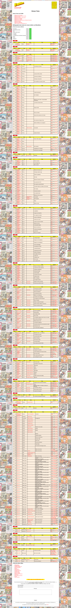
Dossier (29, 450)
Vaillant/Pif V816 (18, 288)
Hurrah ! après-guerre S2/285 (19, 248)
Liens (54, 6)
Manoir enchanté (30, 425)
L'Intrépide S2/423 (18, 198)
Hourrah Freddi (29, 155)
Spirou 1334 (19, 341)
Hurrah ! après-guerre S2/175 (19, 174)
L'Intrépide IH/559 (18, 276)
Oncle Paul (28, 281)
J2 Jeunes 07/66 (18, 384)
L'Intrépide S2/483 (18, 238)
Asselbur (54, 550)
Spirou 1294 (19, 332)
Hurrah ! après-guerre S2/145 (19, 161)
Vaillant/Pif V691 (18, 223)
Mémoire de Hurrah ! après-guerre (20, 17)
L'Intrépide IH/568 (18, 279)
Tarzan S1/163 (19, 60)
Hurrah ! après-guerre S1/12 (19, 110)
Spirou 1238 (19, 310)
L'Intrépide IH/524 (18, 261)
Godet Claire (55, 365)
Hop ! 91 (18, 531)
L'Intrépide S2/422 (18, 197)
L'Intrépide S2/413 (18, 195)
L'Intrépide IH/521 (18, 259)
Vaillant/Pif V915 (18, 322)
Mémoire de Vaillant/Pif (18, 22)
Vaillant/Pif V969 (18, 343)
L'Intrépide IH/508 (18, 255)
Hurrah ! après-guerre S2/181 (19, 179)
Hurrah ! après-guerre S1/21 (19, 144)
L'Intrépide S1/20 (18, 57)
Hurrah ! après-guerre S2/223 (19, 211)
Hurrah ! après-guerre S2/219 (19, 203)
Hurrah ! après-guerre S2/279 (19, 240)
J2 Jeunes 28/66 (18, 386)
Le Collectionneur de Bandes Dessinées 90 (19, 414)
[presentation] (35, 598)
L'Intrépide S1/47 (18, 59)
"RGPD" (47, 605)
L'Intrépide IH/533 (18, 266)
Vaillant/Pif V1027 (18, 363)
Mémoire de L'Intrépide (18, 18)
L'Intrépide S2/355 (18, 163)
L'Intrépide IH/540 (18, 269)
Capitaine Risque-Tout (31, 452)
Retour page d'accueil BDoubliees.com (35, 579)
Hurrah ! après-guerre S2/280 (19, 242)
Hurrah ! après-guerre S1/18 (19, 130)
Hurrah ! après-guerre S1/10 (19, 102)
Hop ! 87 (18, 418)
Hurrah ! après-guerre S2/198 (19, 193)
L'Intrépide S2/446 (18, 217)
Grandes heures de (30, 365)
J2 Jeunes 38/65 (18, 372)
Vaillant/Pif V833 (18, 293)
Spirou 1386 (19, 356)
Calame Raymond (53, 44)
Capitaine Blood (29, 57)
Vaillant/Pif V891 (18, 314)
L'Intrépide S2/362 (18, 165)
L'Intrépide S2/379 (18, 170)
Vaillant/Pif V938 (18, 336)
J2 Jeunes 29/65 (18, 369)
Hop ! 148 (18, 561)
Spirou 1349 (19, 348)
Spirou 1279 (19, 320)
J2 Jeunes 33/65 (18, 370)
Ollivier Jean (55, 319)
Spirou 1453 (19, 382)
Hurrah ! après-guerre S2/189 (19, 186)
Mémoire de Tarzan (18, 21)
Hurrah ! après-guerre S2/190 (19, 189)
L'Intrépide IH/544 (18, 271)
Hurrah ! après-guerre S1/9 (19, 97)
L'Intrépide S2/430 (18, 209)
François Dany (55, 377)
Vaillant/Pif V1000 (18, 351)
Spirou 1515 (19, 396)
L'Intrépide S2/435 (18, 213)
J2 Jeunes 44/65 (18, 374)
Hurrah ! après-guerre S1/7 (19, 87)
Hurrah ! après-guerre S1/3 (19, 71)
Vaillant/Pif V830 (18, 291)
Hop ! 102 (18, 536)
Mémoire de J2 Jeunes (18, 19)
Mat (54, 552)
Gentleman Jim (30, 421)
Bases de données (54, 3)
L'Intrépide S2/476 (18, 232)
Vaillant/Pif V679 (18, 221)
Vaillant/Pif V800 (18, 278)
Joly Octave (55, 281)
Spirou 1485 (19, 387)
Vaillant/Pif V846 (18, 298)
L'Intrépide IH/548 (18, 273)
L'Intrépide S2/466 (18, 229)
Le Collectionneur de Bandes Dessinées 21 (19, 402)
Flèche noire (30, 416)
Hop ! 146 (18, 559)
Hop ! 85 (18, 416)
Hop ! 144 (18, 550)
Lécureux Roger (55, 155)
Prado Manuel (55, 57)
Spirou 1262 (19, 315)
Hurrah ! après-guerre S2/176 (19, 177)
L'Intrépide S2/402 (18, 191)
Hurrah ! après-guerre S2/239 (19, 219)
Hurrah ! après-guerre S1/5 (19, 79)
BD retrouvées (54, 5)
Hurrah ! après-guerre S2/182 (19, 182)
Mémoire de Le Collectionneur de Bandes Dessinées (23, 20)
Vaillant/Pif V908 (18, 319)
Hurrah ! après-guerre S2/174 (19, 172)
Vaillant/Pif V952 (18, 339)
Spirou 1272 (19, 317)
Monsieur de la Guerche (29, 44)
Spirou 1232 (19, 305)
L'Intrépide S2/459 (18, 225)
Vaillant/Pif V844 (18, 297)
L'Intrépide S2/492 (18, 246)
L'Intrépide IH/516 (18, 257)
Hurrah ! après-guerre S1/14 (19, 118)
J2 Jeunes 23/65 (18, 367)
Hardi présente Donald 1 (18, 44)
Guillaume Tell (30, 423)
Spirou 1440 (19, 375)
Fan (55, 552)
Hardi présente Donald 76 (18, 50)
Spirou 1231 (19, 303)
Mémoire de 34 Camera (18, 15)
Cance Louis (53, 450)
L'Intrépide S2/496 (18, 250)
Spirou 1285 (19, 324)
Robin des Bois (29, 127)
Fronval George (55, 386)
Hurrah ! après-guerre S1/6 (19, 81)
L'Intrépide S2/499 (18, 252)
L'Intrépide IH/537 (18, 267)
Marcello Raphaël (53, 554)
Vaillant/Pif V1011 (18, 353)
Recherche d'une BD (54, 4)
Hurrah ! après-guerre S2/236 (19, 215)
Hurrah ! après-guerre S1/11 (19, 105)
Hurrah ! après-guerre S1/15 (19, 125)
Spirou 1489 (19, 389)
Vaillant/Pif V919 (18, 327)
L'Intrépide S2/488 (18, 244)
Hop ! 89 (18, 529)
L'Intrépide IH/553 (18, 274)
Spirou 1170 (19, 281)
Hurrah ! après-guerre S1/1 (19, 66)
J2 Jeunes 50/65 (18, 377)
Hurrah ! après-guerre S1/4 (19, 76)
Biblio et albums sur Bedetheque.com (21, 23)
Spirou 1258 (19, 312)
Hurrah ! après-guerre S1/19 (19, 139)
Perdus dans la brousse (29, 197)
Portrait (28, 539)
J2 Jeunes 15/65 (18, 365)
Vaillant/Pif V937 (18, 334)
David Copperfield (17, 567)
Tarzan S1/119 (19, 55)
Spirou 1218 (19, 300)
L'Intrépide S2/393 (18, 184)
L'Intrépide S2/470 (18, 231)
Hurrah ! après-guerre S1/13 (19, 115)
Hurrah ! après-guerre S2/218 (19, 201)
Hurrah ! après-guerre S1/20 (19, 141)
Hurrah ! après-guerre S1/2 (19, 69)
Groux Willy (53, 148)
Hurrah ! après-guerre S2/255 (19, 227)
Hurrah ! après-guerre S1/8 (19, 90)
